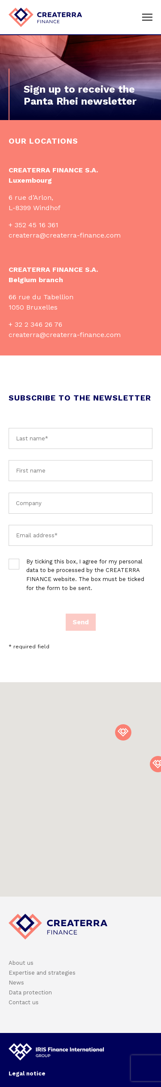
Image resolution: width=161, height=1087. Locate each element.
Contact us (24, 1002)
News (16, 982)
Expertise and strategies (42, 973)
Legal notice (27, 1073)
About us (21, 963)
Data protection (30, 992)
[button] (123, 732)
